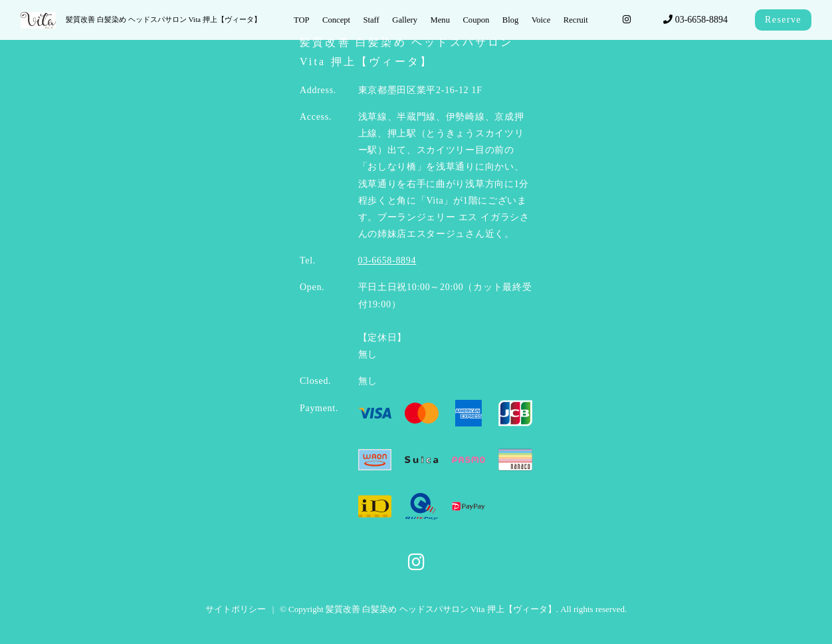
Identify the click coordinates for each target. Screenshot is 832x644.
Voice (541, 20)
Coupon (476, 20)
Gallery (404, 20)
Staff (371, 20)
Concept (336, 20)
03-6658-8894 (695, 20)
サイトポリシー (235, 609)
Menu (440, 20)
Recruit (576, 20)
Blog (510, 20)
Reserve (783, 20)
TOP (302, 20)
